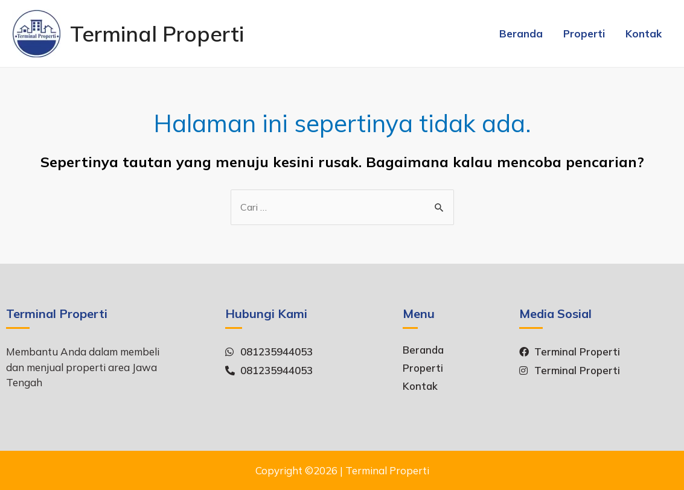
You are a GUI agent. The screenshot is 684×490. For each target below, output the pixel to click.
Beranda (521, 33)
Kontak (643, 33)
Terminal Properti (157, 34)
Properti (584, 33)
